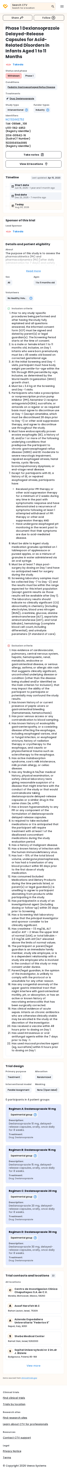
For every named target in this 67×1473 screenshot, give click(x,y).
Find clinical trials (14, 1398)
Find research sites (15, 1418)
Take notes (34, 155)
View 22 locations (34, 164)
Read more (33, 271)
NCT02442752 (15, 119)
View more (33, 1365)
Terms (7, 1457)
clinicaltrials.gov (29, 1378)
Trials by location (14, 1404)
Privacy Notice (12, 1451)
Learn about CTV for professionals (25, 1424)
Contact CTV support (17, 1437)
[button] (31, 87)
